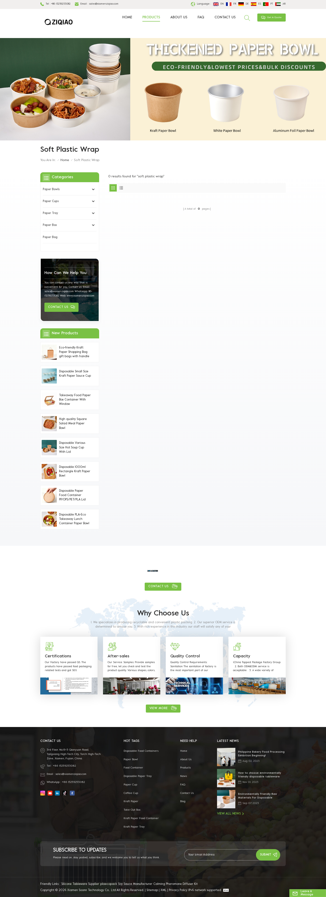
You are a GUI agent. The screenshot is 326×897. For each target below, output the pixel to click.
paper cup (130, 784)
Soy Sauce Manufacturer (135, 884)
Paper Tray (50, 213)
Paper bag (50, 237)
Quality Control (185, 656)
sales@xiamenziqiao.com (103, 4)
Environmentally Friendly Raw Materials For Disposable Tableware (257, 796)
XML (163, 890)
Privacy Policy (178, 890)
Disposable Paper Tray (138, 776)
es (256, 4)
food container (133, 767)
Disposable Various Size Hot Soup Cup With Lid (72, 447)
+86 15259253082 (61, 4)
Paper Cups (51, 201)
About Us (178, 17)
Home (127, 17)
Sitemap (152, 890)
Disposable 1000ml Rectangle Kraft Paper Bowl (74, 471)
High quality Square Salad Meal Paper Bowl (73, 423)
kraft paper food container (141, 818)
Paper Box (50, 225)
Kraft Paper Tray (134, 827)
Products (151, 17)
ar (280, 4)
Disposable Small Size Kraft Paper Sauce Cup (75, 373)
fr (231, 4)
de (243, 4)
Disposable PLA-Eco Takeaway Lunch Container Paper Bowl (74, 519)
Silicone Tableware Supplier (80, 884)
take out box (132, 810)
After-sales (118, 656)
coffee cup (131, 793)
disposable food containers (141, 751)
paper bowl (131, 759)
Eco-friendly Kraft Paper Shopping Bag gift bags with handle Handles (74, 352)
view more (158, 708)
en (218, 4)
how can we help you (65, 273)
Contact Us (225, 17)
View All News (230, 813)
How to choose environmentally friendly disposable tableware (259, 775)
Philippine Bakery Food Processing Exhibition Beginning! (261, 754)
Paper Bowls (51, 189)
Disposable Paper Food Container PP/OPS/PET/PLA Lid (72, 495)
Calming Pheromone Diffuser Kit (175, 884)
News (183, 776)
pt (268, 4)
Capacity (241, 656)
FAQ (201, 17)
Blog (182, 801)
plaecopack (108, 884)
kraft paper (131, 801)
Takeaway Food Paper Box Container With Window (75, 400)
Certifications (58, 656)
